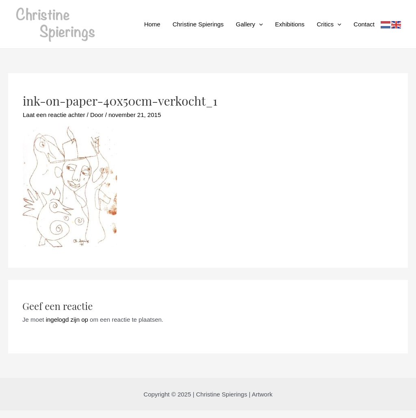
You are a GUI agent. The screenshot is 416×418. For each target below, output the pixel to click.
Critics (329, 24)
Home (152, 24)
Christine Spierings (198, 24)
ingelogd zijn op (67, 319)
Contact (364, 24)
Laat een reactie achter (54, 114)
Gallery (249, 24)
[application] (259, 24)
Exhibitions (290, 24)
